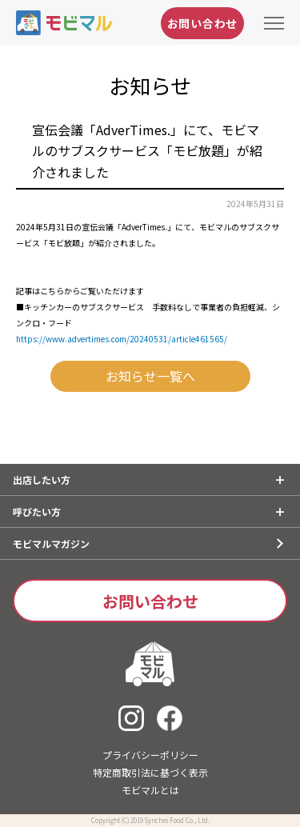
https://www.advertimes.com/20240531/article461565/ (121, 339)
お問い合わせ (202, 23)
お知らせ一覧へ (150, 376)
